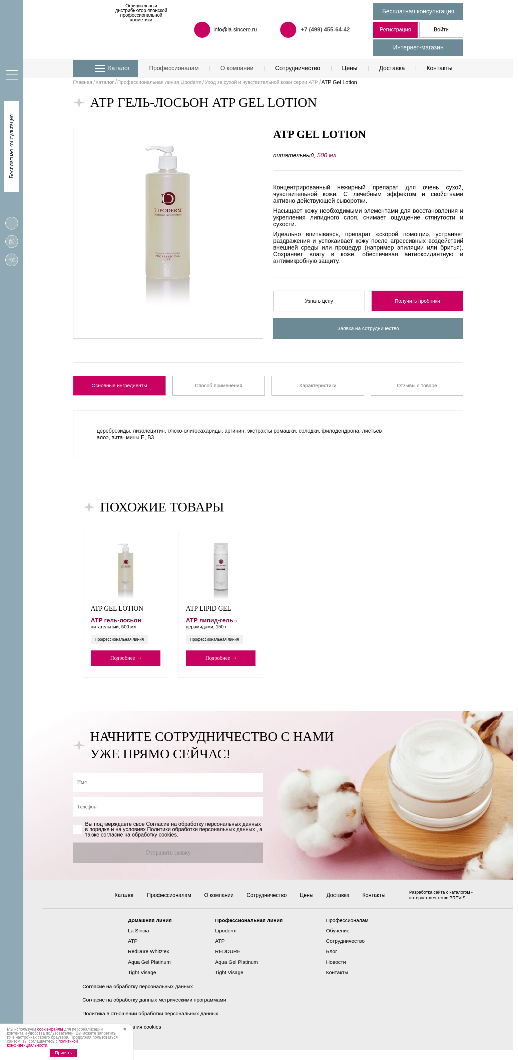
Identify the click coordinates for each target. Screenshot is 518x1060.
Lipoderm (225, 940)
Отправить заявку (168, 857)
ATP (130, 951)
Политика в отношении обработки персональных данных (152, 1023)
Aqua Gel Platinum (147, 971)
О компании (236, 68)
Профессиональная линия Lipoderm (163, 82)
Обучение (340, 940)
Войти (441, 29)
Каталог (119, 68)
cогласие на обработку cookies (139, 839)
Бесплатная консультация (418, 11)
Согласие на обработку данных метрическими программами (157, 1010)
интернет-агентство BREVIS (438, 907)
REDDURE (227, 961)
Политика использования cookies (123, 1037)
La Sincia (136, 940)
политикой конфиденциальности (42, 1043)
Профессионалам (174, 68)
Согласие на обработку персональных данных (139, 996)
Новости (338, 971)
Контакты (440, 68)
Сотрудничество (298, 68)
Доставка (392, 68)
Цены (349, 68)
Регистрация (395, 29)
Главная (83, 82)
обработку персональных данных (219, 828)
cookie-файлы (50, 1029)
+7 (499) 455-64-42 (324, 29)
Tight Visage (139, 982)
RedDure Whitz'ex (146, 961)
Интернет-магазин (418, 47)
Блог (333, 961)
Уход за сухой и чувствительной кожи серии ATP (272, 82)
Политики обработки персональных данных (201, 834)
